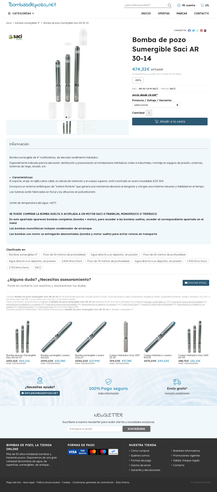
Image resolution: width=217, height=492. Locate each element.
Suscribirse (136, 428)
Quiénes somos (140, 455)
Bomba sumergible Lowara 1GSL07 (89, 356)
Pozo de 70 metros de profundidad (156, 304)
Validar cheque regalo (186, 460)
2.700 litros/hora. (46, 307)
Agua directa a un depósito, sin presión (23, 304)
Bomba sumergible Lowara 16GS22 (55, 356)
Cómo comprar (140, 450)
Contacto (178, 465)
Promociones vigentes (186, 455)
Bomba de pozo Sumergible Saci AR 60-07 (21, 356)
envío (148, 74)
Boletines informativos (186, 450)
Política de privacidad (48, 482)
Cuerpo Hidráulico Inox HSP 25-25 (124, 356)
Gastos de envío (141, 465)
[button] (66, 117)
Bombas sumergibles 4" (155, 302)
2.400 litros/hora (130, 304)
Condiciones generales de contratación (93, 482)
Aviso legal (28, 482)
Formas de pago (141, 460)
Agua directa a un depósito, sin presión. (99, 304)
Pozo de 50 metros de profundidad (187, 302)
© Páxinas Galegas (201, 482)
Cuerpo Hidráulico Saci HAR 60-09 (193, 356)
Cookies (66, 482)
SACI (71, 307)
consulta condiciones (177, 393)
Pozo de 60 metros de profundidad (61, 304)
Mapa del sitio (13, 482)
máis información (108, 393)
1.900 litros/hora (25, 307)
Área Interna (122, 482)
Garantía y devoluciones (145, 470)
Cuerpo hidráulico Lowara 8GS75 (157, 356)
